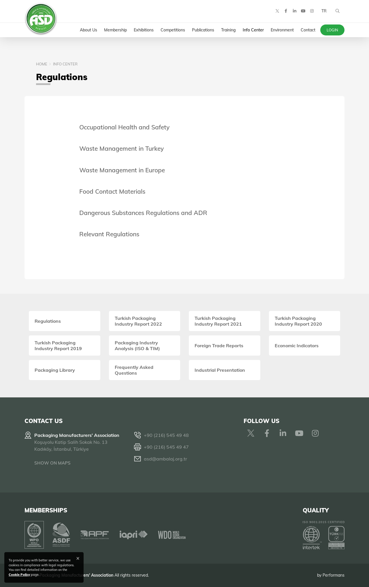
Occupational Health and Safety (124, 127)
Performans (333, 575)
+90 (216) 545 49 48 (166, 435)
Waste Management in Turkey (121, 148)
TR (323, 11)
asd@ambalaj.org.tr (165, 459)
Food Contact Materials (112, 191)
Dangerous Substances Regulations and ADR (143, 212)
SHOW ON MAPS (52, 463)
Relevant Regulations (109, 234)
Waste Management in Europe (122, 170)
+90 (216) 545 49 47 (166, 447)
